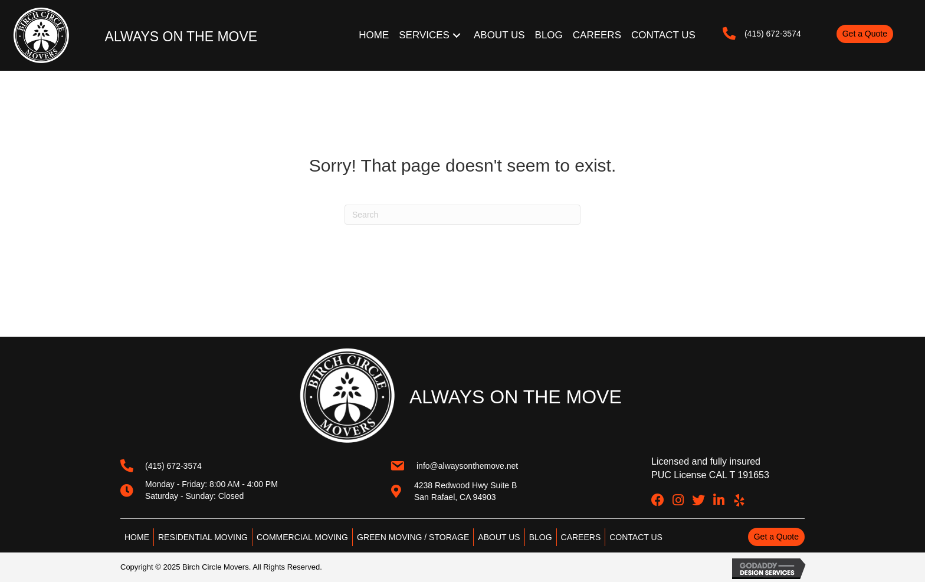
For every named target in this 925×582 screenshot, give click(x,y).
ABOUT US (499, 537)
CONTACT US (635, 537)
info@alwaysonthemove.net (467, 466)
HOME (136, 537)
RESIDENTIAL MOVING (203, 537)
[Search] (462, 215)
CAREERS (581, 537)
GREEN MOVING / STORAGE (413, 537)
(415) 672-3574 (772, 33)
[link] (375, 35)
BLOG (540, 537)
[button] (865, 33)
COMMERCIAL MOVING (302, 537)
